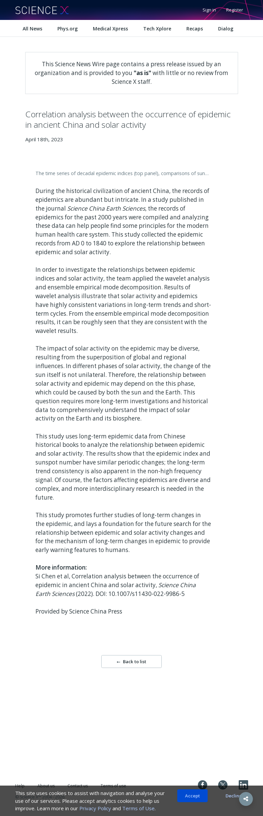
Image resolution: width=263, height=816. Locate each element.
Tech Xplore (157, 28)
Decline (234, 796)
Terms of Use (138, 808)
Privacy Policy (95, 808)
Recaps (194, 28)
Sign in (209, 10)
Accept (192, 796)
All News (32, 28)
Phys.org (67, 28)
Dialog (225, 28)
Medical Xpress (110, 28)
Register (234, 10)
